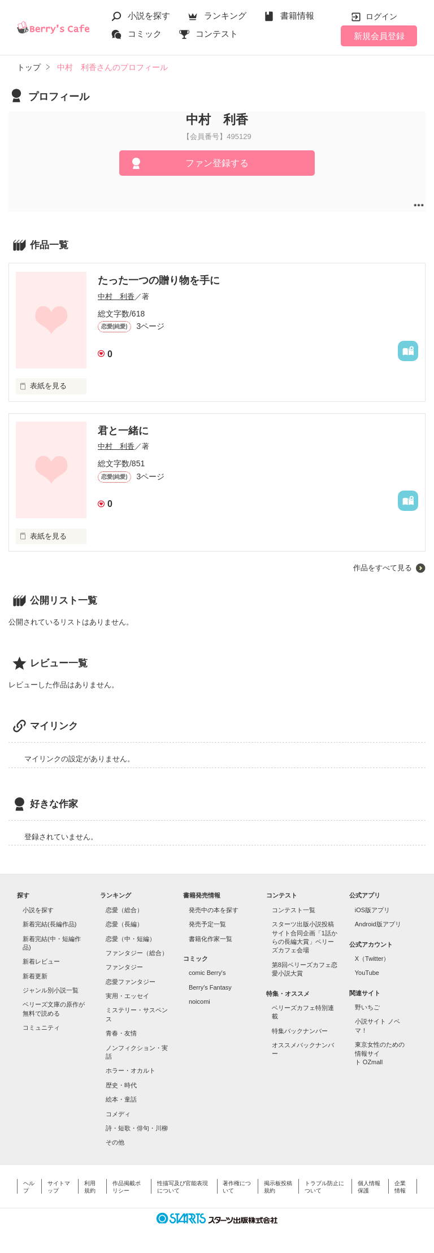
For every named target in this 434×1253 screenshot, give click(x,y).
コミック (145, 33)
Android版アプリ (378, 924)
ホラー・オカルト (130, 1070)
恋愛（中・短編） (130, 938)
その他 (115, 1142)
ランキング (225, 15)
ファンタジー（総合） (137, 952)
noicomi (199, 1001)
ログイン (381, 16)
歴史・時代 (121, 1085)
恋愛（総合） (124, 910)
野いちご (367, 1007)
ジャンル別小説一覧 (51, 990)
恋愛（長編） (124, 924)
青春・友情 (121, 1033)
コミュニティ (41, 1027)
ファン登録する (217, 163)
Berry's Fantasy (210, 987)
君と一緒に (123, 430)
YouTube (367, 972)
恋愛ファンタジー (130, 981)
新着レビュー (41, 961)
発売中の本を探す (213, 910)
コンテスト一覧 (293, 910)
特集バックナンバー (300, 1030)
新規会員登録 (379, 36)
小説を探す (149, 15)
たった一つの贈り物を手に (159, 280)
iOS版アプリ (372, 910)
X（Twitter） (372, 958)
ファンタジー (124, 967)
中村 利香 (116, 296)
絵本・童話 (121, 1099)
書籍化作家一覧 (210, 938)
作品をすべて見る (382, 567)
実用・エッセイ (127, 995)
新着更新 (35, 976)
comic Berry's (207, 972)
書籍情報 (297, 15)
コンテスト (217, 33)
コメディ (118, 1114)
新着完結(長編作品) (49, 924)
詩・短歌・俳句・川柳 (137, 1128)
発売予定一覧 (207, 924)
